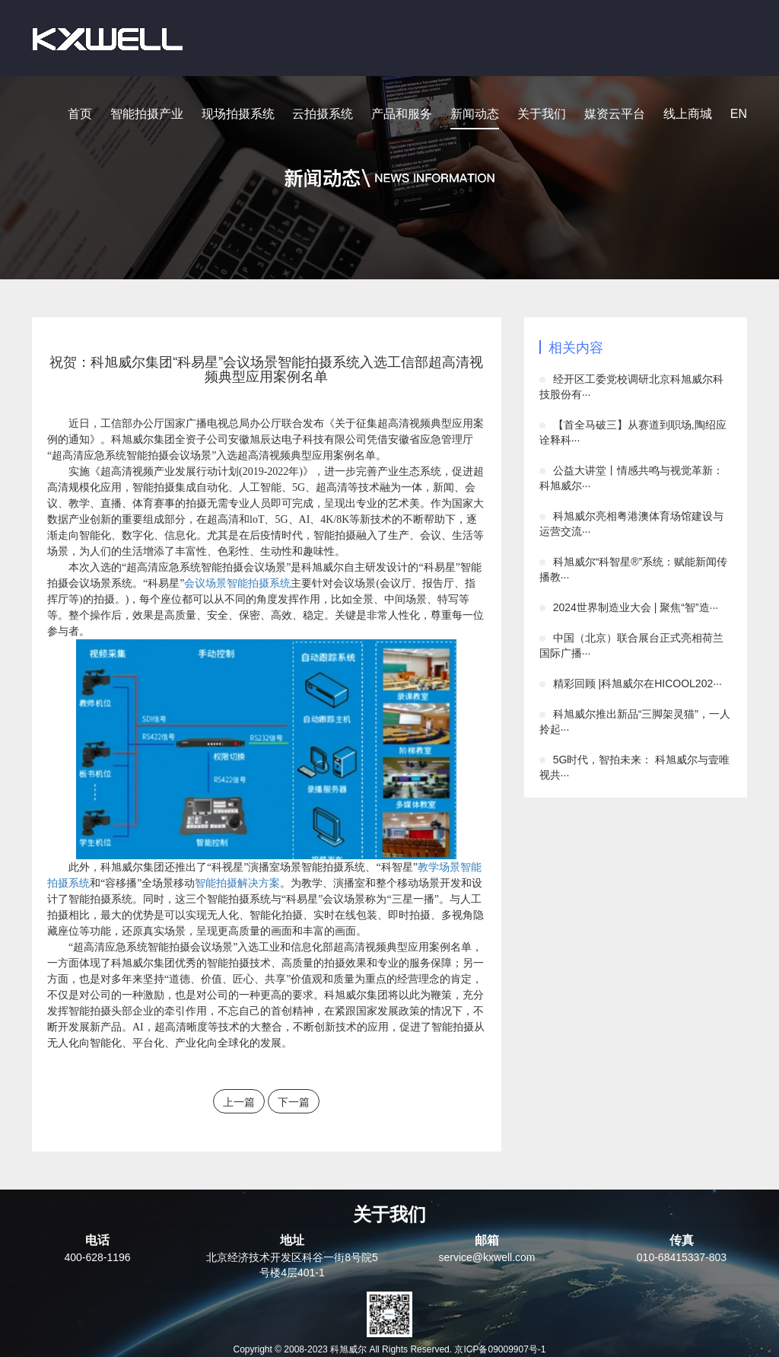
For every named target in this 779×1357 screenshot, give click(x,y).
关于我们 (541, 113)
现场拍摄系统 (238, 113)
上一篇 (239, 1102)
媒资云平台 (614, 113)
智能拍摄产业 (146, 113)
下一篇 (294, 1102)
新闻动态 (474, 113)
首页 (80, 113)
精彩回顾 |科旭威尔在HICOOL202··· (637, 683)
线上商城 (687, 113)
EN (738, 113)
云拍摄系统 (322, 113)
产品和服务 (401, 113)
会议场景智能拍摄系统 (237, 583)
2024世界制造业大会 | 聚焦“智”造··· (636, 607)
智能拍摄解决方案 (237, 883)
